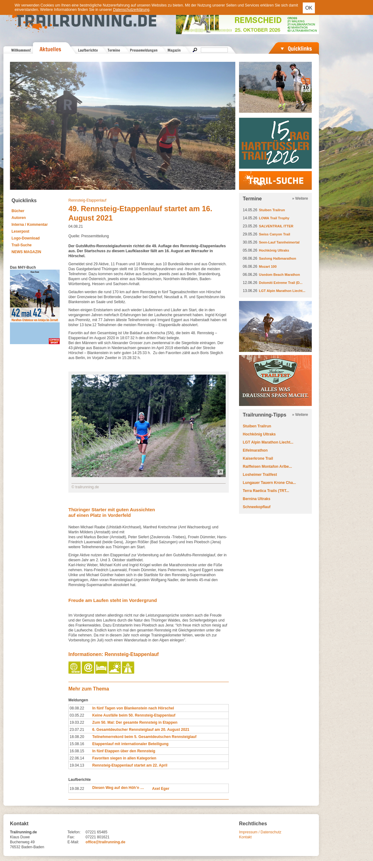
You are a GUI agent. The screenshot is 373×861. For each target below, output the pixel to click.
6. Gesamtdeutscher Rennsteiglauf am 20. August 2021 (140, 729)
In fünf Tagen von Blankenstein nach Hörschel (133, 708)
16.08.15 (77, 751)
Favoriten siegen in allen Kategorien (124, 758)
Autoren (19, 218)
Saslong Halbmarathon (277, 258)
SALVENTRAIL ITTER (276, 226)
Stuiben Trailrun (272, 210)
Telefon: (74, 832)
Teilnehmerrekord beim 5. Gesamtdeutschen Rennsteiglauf (144, 737)
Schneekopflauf (256, 507)
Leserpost (20, 231)
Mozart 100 (268, 266)
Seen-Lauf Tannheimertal (279, 242)
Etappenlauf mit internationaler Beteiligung (130, 744)
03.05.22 (77, 715)
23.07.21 (77, 729)
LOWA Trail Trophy (274, 218)
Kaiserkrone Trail (258, 458)
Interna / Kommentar (30, 224)
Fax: (71, 837)
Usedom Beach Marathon (279, 274)
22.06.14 (77, 758)
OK (308, 8)
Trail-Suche (22, 245)
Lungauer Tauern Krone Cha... (269, 483)
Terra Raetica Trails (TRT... (266, 491)
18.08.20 (77, 737)
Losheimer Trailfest (260, 474)
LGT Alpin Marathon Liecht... (282, 291)
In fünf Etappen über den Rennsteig (123, 751)
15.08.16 (77, 744)
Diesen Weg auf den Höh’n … (118, 788)
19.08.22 (77, 788)
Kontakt (245, 837)
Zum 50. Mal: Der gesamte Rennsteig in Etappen (134, 722)
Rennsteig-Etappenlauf (87, 200)
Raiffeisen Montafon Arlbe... (267, 466)
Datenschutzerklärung (131, 9)
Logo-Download (26, 238)
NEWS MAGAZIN (26, 252)
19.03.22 (77, 722)
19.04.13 (77, 765)
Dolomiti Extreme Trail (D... (280, 283)
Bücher (18, 211)
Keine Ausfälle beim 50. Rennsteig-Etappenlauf (134, 715)
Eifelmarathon (255, 450)
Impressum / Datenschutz (260, 832)
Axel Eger (160, 788)
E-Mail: (73, 842)
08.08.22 (77, 708)
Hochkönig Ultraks (274, 250)
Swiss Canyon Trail (274, 234)
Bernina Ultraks (256, 499)
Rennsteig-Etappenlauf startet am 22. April (130, 765)
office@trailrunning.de (105, 842)
